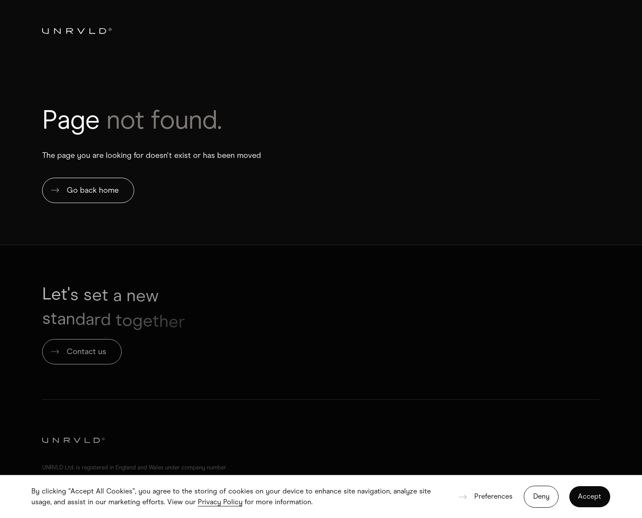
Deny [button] (541, 496)
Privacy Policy (220, 502)
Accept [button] (589, 496)
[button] (485, 496)
